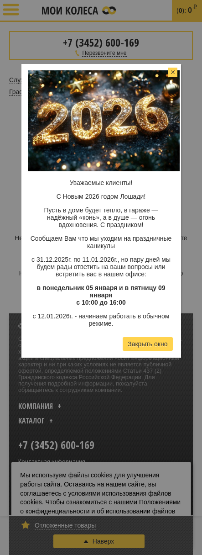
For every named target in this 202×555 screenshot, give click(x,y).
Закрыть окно (147, 344)
